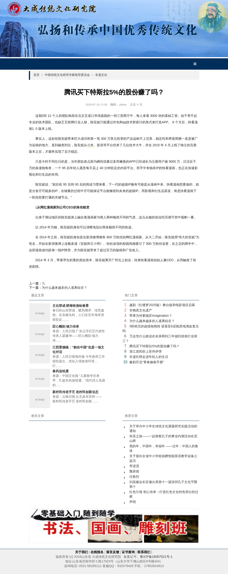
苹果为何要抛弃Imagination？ (150, 315)
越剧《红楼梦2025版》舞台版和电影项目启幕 (162, 305)
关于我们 (81, 552)
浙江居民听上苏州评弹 (145, 351)
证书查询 (128, 552)
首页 (38, 75)
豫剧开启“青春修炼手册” (146, 362)
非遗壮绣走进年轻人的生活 (148, 357)
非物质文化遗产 (140, 310)
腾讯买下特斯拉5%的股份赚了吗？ (154, 346)
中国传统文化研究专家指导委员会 (69, 75)
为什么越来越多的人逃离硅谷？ (64, 287)
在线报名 (97, 552)
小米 (90, 145)
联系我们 (143, 552)
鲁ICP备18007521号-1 (156, 556)
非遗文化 (101, 75)
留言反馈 (112, 552)
